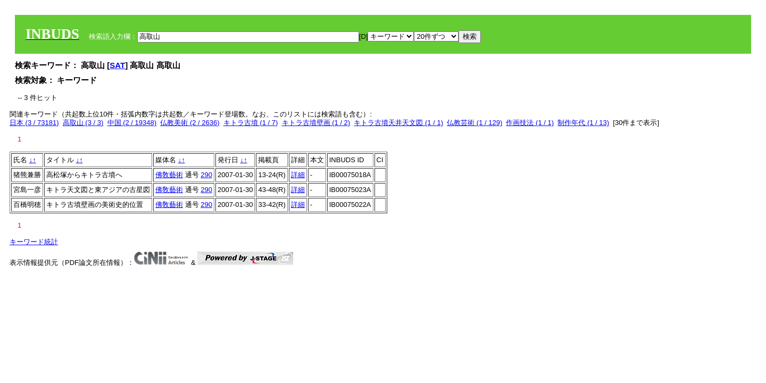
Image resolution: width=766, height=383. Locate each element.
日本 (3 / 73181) (34, 123)
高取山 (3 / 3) (83, 123)
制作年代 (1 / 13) (583, 123)
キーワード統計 (34, 242)
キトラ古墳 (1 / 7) (250, 123)
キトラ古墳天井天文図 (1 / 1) (398, 123)
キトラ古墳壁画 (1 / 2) (316, 123)
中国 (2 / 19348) (132, 123)
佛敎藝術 (169, 175)
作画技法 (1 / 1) (530, 123)
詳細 (298, 175)
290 (206, 175)
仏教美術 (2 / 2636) (189, 123)
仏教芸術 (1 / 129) (474, 123)
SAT (117, 65)
